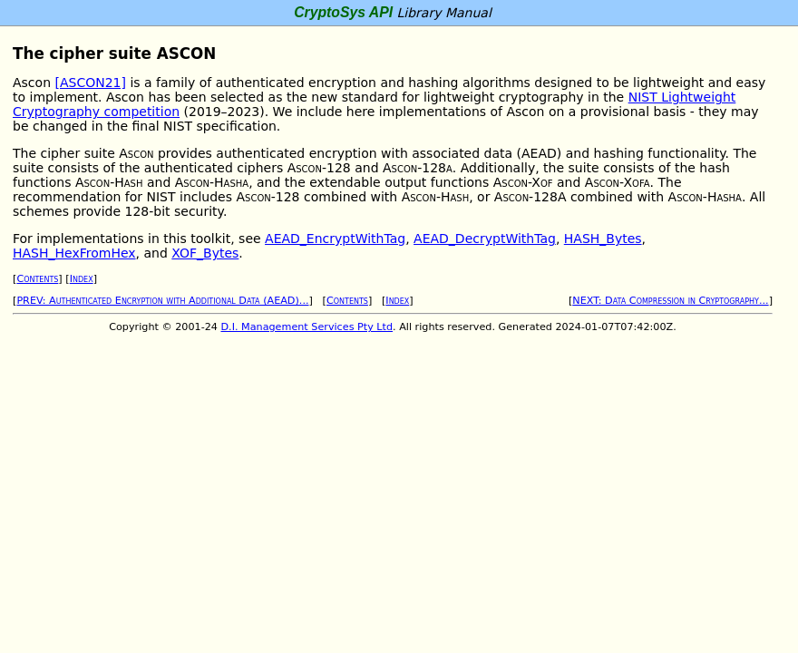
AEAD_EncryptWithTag (335, 238)
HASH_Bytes (603, 238)
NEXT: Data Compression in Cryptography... (670, 301)
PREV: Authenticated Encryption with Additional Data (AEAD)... (162, 301)
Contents (37, 279)
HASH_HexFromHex (74, 253)
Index (81, 279)
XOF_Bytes (204, 253)
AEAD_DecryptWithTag (485, 238)
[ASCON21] (89, 82)
